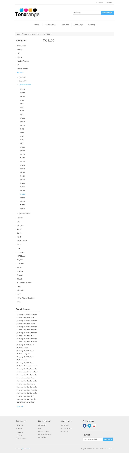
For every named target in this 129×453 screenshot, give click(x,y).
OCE (19, 302)
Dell (18, 53)
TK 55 (22, 132)
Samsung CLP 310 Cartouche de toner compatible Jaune (27, 382)
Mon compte (64, 425)
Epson (19, 57)
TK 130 (22, 147)
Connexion (109, 2)
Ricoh (19, 237)
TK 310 (22, 118)
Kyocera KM (22, 81)
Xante (19, 244)
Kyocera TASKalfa (24, 213)
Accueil (37, 25)
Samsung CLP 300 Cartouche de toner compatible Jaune (27, 322)
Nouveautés (42, 437)
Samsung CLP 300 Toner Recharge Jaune (25, 346)
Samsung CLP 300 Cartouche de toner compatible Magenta (27, 328)
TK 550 (22, 201)
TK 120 (22, 96)
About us (19, 428)
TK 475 (22, 183)
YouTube (94, 426)
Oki (18, 222)
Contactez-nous (21, 438)
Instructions (19, 432)
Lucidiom (20, 264)
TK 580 (22, 205)
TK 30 (22, 114)
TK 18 (22, 103)
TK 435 (22, 179)
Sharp (19, 294)
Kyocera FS (22, 77)
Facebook (84, 426)
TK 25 (22, 111)
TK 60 (22, 136)
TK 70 (22, 143)
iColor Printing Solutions (25, 298)
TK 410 (22, 176)
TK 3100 (22, 194)
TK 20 (22, 107)
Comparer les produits (45, 434)
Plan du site (19, 425)
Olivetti (19, 279)
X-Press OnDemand (24, 283)
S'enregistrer (99, 2)
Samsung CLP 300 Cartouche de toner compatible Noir (27, 334)
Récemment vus (43, 431)
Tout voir (20, 406)
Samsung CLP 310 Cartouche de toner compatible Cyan (27, 376)
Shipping (91, 25)
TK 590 (22, 208)
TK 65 (22, 140)
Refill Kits (65, 25)
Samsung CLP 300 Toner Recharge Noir (25, 358)
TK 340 (22, 161)
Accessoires (21, 46)
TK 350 (22, 165)
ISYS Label (21, 256)
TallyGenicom (22, 241)
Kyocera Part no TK (37, 34)
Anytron (20, 260)
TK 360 (22, 169)
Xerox (19, 229)
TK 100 (22, 89)
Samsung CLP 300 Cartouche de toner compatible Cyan (27, 316)
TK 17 (22, 100)
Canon (19, 233)
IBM (18, 65)
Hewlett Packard (23, 61)
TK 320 (22, 122)
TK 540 (22, 198)
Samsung (20, 225)
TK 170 (22, 158)
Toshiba (20, 271)
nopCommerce (26, 449)
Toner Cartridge (50, 25)
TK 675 (22, 187)
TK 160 (22, 154)
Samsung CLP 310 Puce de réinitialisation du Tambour (26, 400)
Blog (39, 428)
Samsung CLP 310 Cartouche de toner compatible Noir (27, 394)
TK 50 (22, 129)
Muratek (20, 275)
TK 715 (22, 190)
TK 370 (22, 172)
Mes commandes (65, 428)
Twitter (89, 426)
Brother (19, 50)
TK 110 (22, 93)
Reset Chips (78, 25)
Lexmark (20, 218)
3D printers (21, 252)
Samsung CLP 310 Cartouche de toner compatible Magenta (27, 388)
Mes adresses (64, 431)
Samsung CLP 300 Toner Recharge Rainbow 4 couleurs (27, 364)
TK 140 (22, 151)
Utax (18, 286)
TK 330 (22, 125)
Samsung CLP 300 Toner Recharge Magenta (25, 352)
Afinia (19, 267)
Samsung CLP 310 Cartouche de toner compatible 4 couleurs (27, 370)
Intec (19, 248)
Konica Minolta (22, 69)
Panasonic (21, 290)
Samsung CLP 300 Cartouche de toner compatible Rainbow (27, 340)
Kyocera (26, 34)
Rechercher (42, 425)
